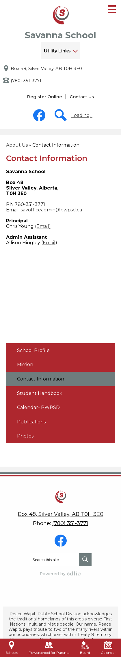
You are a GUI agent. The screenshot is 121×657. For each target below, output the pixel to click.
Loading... (81, 115)
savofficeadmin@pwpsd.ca (51, 210)
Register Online (44, 96)
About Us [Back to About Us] (17, 145)
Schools (11, 648)
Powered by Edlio (60, 573)
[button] (60, 50)
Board (85, 648)
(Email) (43, 226)
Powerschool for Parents (49, 648)
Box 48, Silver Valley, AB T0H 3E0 (46, 68)
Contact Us (82, 96)
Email (49, 242)
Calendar (108, 648)
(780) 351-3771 (26, 80)
